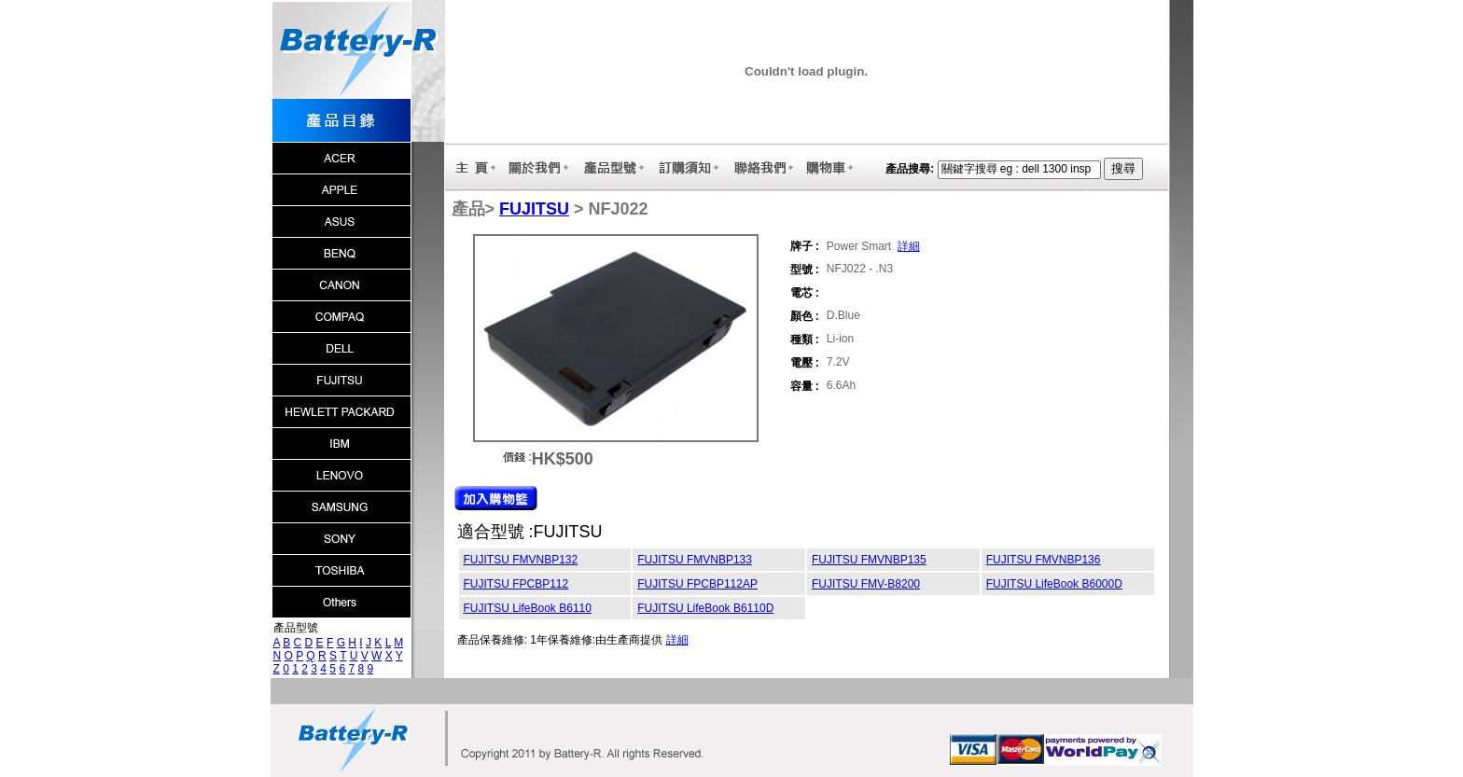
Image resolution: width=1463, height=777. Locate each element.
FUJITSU (534, 209)
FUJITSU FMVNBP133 (694, 559)
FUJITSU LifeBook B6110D (705, 608)
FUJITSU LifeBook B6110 (528, 608)
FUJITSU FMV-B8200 (866, 583)
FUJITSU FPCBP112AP (697, 583)
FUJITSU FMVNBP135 (869, 559)
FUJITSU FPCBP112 (516, 583)
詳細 (909, 246)
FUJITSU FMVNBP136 (1043, 559)
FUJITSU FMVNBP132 (521, 559)
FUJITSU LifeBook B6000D (1054, 583)
